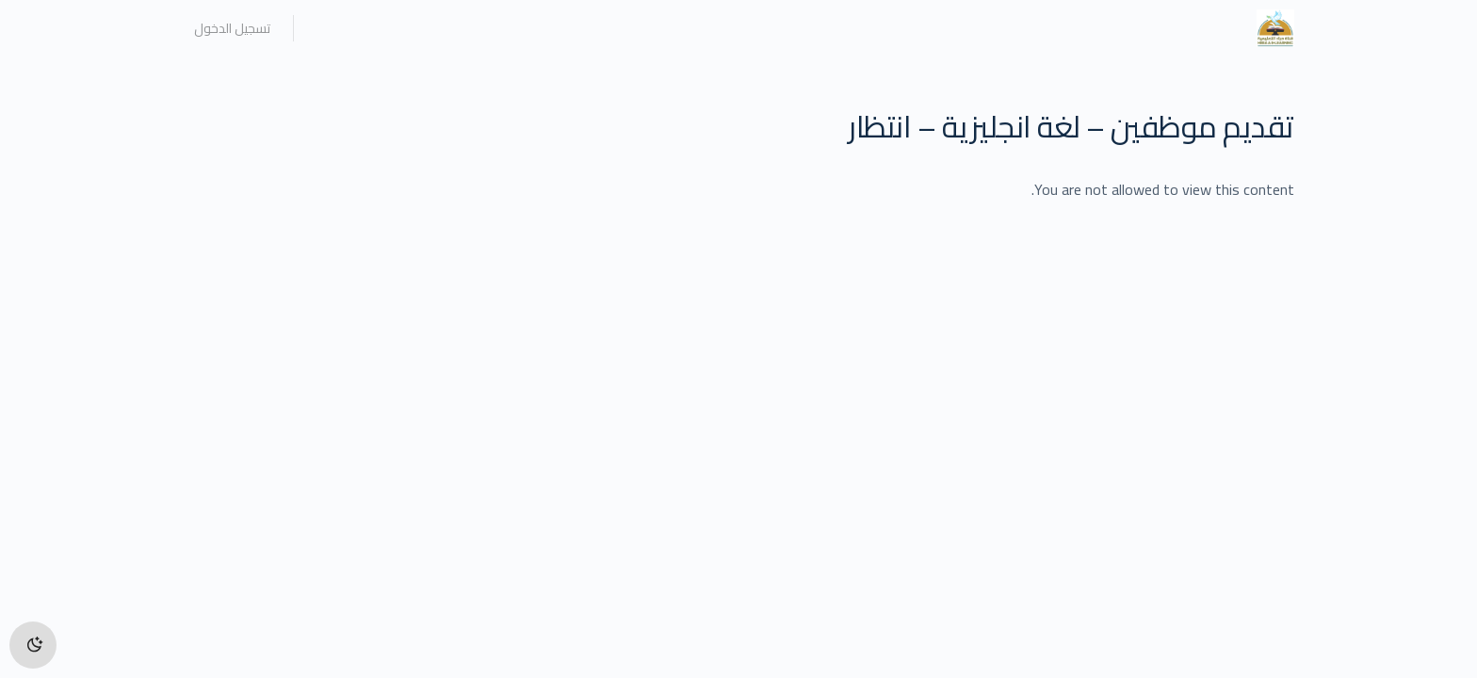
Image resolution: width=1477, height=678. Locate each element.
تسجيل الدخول (232, 28)
